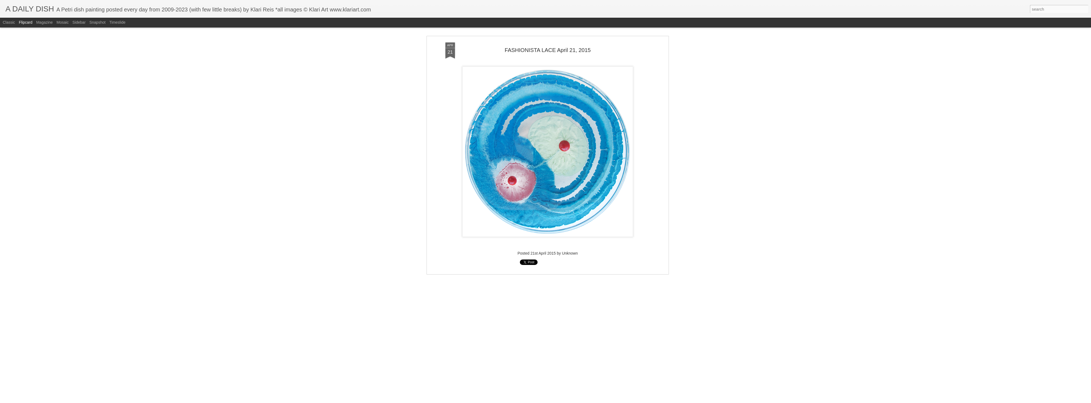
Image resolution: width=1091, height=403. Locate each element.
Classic (9, 22)
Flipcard (25, 22)
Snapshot (97, 22)
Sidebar (79, 22)
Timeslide (117, 22)
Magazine (44, 22)
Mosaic (62, 22)
